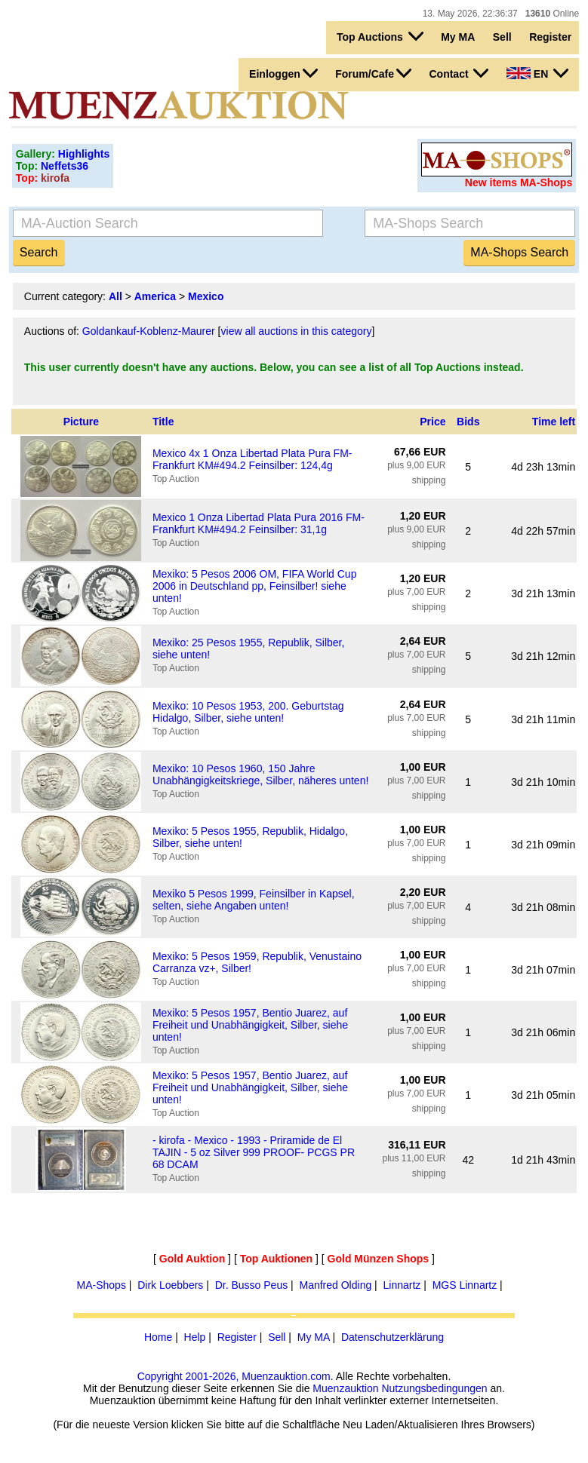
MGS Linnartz (465, 1285)
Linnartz (402, 1285)
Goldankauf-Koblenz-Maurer (148, 331)
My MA (458, 37)
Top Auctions (380, 36)
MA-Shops (101, 1285)
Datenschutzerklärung (392, 1337)
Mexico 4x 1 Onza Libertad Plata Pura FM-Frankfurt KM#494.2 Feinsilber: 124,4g (252, 459)
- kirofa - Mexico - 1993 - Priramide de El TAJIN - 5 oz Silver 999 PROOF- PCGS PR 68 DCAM (253, 1152)
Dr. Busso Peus (251, 1285)
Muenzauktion (345, 1388)
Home (158, 1337)
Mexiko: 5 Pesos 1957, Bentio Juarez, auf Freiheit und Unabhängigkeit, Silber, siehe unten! (250, 1025)
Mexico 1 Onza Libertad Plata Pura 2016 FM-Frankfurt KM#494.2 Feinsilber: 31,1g (258, 523)
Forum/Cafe (373, 73)
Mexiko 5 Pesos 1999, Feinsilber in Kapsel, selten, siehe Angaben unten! (253, 900)
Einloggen (283, 73)
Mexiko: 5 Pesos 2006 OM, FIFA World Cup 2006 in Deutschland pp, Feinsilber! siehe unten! (254, 586)
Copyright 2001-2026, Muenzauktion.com (234, 1376)
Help (195, 1337)
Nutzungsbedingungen (434, 1388)
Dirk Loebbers (170, 1285)
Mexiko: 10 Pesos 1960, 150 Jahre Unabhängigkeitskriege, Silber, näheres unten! (260, 774)
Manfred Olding (335, 1285)
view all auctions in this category (296, 331)
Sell (502, 37)
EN (537, 73)
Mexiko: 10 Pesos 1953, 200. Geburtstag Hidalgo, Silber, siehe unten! (248, 712)
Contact (458, 73)
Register (550, 37)
